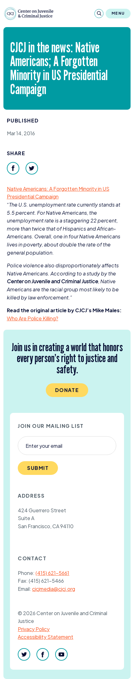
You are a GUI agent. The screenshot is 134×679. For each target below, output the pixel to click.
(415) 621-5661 (52, 573)
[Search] (98, 13)
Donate (67, 390)
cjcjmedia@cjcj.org (53, 589)
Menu (118, 13)
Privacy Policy (34, 629)
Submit (38, 468)
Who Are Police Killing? (32, 318)
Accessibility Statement (45, 637)
